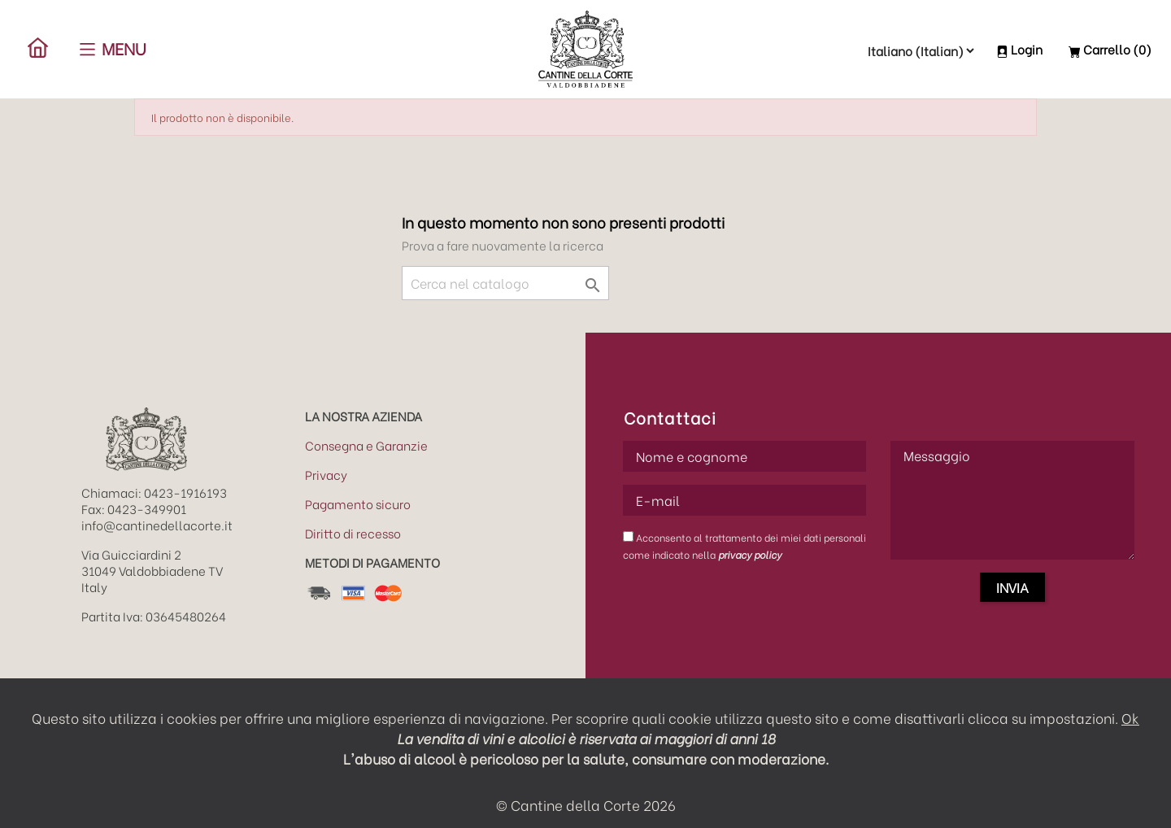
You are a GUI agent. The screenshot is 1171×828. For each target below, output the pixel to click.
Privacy (326, 474)
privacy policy (749, 554)
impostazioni (1072, 718)
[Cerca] (505, 283)
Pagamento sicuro (358, 503)
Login (1019, 49)
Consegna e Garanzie (366, 445)
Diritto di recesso (353, 533)
